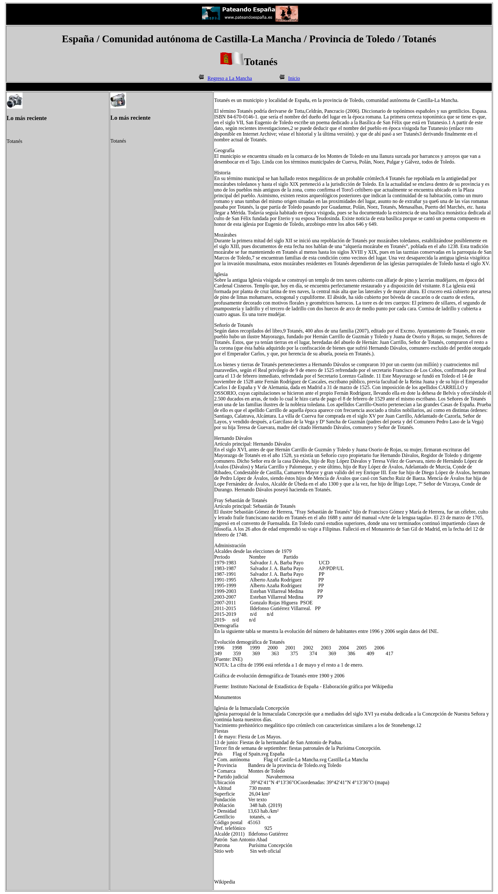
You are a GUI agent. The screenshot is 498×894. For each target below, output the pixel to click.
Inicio (294, 78)
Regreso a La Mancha (229, 78)
